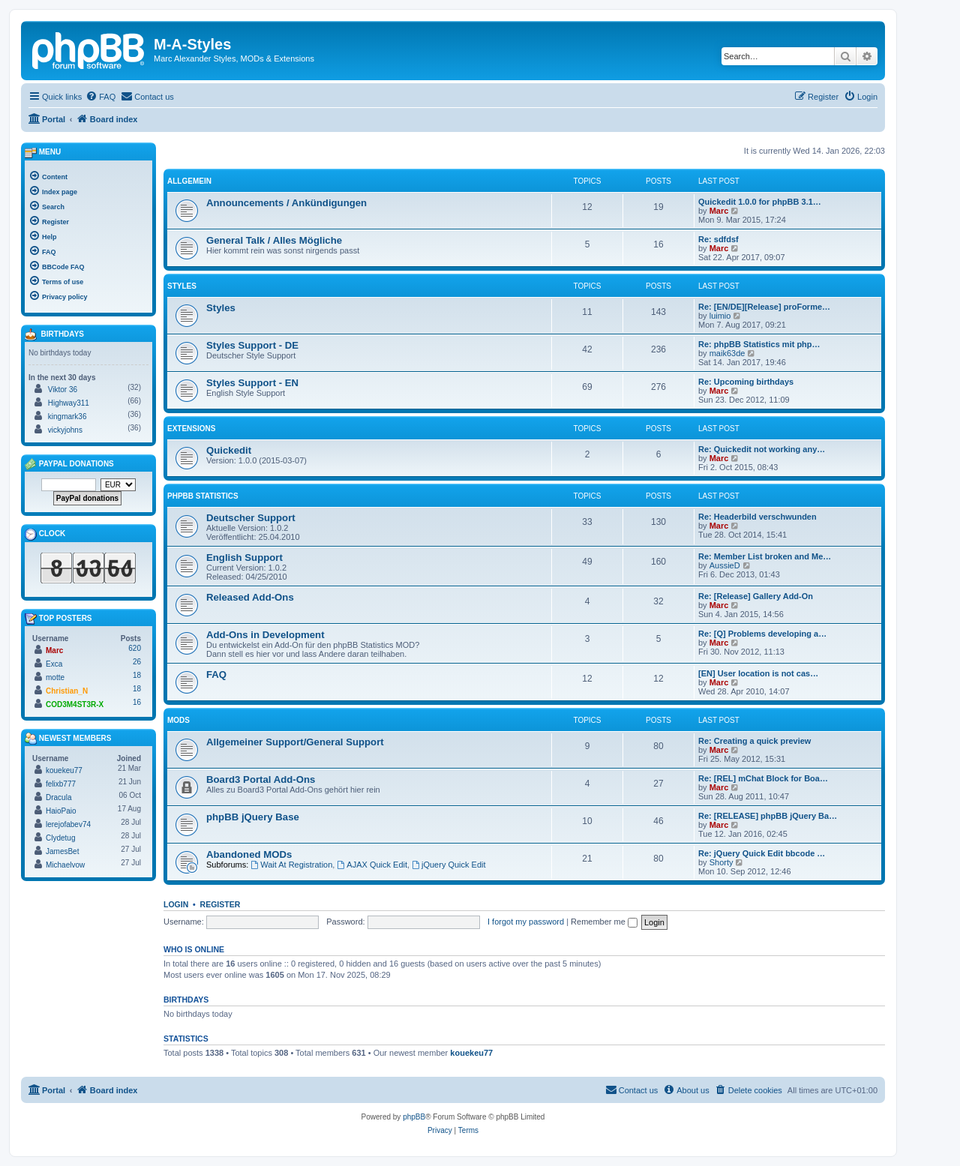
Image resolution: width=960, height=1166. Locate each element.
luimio (720, 315)
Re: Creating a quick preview (754, 740)
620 (134, 648)
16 (137, 702)
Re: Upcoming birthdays (746, 381)
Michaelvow (65, 865)
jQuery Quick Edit (448, 864)
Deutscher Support (251, 517)
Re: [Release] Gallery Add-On (755, 596)
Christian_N (67, 691)
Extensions (191, 428)
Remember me (604, 921)
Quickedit (228, 450)
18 (137, 675)
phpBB (414, 1117)
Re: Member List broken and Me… (764, 556)
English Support (244, 557)
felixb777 (61, 784)
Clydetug (60, 838)
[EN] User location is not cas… (758, 673)
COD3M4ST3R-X (75, 704)
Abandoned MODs (249, 854)
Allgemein (189, 181)
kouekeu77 (471, 1052)
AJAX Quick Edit (372, 864)
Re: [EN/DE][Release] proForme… (764, 306)
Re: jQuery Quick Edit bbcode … (761, 853)
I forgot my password (526, 921)
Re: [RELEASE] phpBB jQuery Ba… (767, 815)
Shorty (722, 862)
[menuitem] (101, 97)
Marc (719, 210)
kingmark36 (67, 416)
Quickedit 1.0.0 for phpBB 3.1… (759, 201)
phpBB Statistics (202, 496)
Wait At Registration (291, 864)
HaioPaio (61, 811)
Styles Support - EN (252, 382)
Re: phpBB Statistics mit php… (759, 344)
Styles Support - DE (252, 345)
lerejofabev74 (68, 824)
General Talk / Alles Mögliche (274, 240)
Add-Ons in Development (265, 634)
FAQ (216, 674)
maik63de (728, 353)
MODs (178, 720)
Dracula (58, 797)
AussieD (725, 565)
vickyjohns (65, 430)
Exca (54, 664)
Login (176, 904)
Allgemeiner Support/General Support (295, 742)
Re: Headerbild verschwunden (757, 516)
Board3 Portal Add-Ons (260, 779)
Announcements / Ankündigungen (286, 202)
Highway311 (68, 403)
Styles (181, 286)
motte (55, 677)
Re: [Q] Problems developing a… (762, 633)
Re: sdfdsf (718, 239)
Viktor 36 (62, 389)
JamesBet (62, 851)
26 (137, 662)
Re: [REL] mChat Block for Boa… (763, 778)
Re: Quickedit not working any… (761, 449)
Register (220, 904)
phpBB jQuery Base (252, 817)
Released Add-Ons (250, 597)
